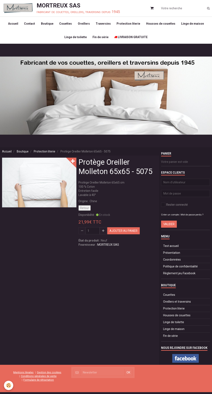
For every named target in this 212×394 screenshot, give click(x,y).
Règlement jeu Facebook (179, 275)
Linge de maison (194, 24)
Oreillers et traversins (177, 303)
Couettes (65, 24)
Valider (169, 226)
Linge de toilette (75, 38)
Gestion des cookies (49, 374)
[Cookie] (8, 385)
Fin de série (100, 38)
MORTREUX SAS (108, 246)
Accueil (12, 24)
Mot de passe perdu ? (192, 216)
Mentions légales (23, 374)
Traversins (103, 24)
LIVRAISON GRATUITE (131, 38)
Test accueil (171, 248)
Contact (28, 24)
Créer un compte (170, 216)
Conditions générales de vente (39, 377)
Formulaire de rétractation (38, 381)
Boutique (46, 24)
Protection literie (129, 24)
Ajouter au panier (123, 232)
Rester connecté (174, 207)
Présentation (171, 254)
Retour (84, 210)
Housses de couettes (161, 24)
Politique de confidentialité (180, 268)
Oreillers (84, 24)
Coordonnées (172, 261)
